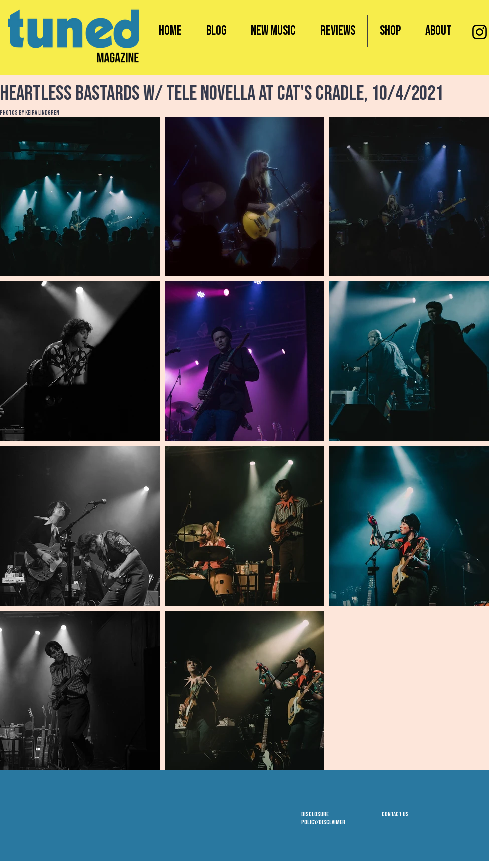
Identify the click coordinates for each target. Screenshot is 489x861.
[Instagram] (479, 32)
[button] (390, 31)
